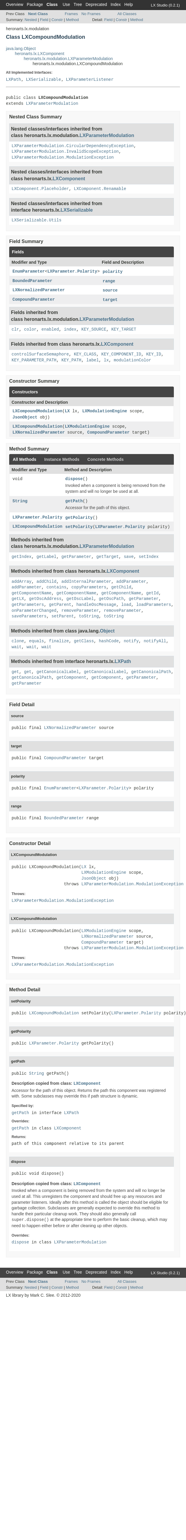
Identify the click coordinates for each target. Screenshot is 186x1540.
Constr (57, 19)
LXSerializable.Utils (36, 220)
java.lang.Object (21, 48)
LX (67, 411)
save (129, 556)
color (30, 329)
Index (116, 4)
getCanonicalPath (151, 672)
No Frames (90, 14)
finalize (59, 641)
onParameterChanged (34, 610)
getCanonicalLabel (57, 672)
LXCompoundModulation (37, 411)
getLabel (46, 556)
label (92, 360)
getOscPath (111, 598)
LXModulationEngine (104, 411)
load (126, 604)
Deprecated (96, 4)
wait (17, 647)
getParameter (76, 556)
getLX (18, 598)
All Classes (126, 14)
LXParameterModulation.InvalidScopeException (65, 151)
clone (18, 641)
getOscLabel (80, 598)
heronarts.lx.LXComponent (39, 53)
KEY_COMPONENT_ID (121, 354)
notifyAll (155, 641)
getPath (74, 501)
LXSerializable (43, 79)
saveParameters (29, 616)
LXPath (13, 79)
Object (107, 630)
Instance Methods (61, 459)
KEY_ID (153, 354)
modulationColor (132, 360)
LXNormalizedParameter (38, 290)
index (70, 329)
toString (89, 616)
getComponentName (31, 593)
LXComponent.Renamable (100, 188)
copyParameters (88, 587)
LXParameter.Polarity (72, 271)
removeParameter (80, 610)
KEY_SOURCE (93, 329)
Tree (78, 4)
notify (131, 641)
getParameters (28, 604)
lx (106, 360)
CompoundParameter (33, 299)
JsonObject (24, 417)
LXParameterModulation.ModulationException (63, 157)
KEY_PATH (71, 360)
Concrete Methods (106, 459)
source (110, 290)
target (110, 299)
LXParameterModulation (52, 103)
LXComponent (69, 178)
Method (72, 19)
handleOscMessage (96, 604)
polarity (113, 271)
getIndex (21, 556)
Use (66, 4)
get (15, 672)
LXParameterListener (89, 79)
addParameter (131, 581)
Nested (31, 19)
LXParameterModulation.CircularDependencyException (73, 146)
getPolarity (79, 517)
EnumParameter (28, 271)
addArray (21, 581)
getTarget (107, 556)
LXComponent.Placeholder (40, 188)
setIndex (149, 556)
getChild (121, 587)
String (19, 501)
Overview (14, 4)
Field (44, 19)
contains (56, 587)
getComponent (71, 677)
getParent (60, 604)
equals (36, 641)
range (109, 281)
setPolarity (79, 526)
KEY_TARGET (123, 329)
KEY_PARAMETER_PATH (34, 360)
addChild (46, 581)
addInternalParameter (86, 581)
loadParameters (153, 604)
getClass (84, 641)
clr (15, 329)
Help (128, 4)
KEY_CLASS (85, 354)
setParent (62, 616)
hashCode (109, 641)
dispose (74, 479)
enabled (50, 329)
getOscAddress (45, 598)
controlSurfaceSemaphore (40, 354)
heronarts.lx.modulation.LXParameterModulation (68, 58)
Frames (71, 14)
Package (35, 4)
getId (152, 593)
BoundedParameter (32, 281)
